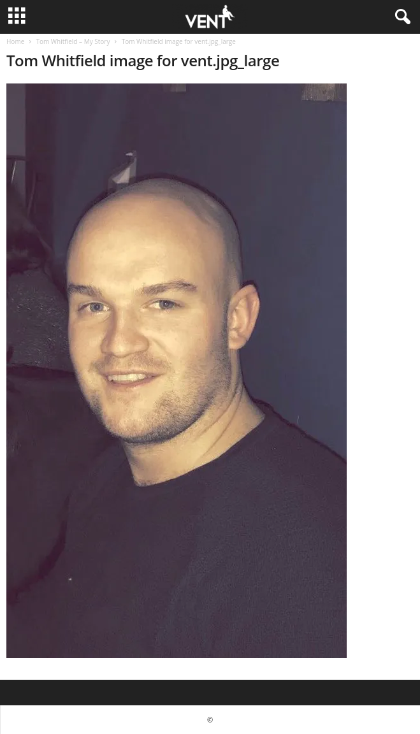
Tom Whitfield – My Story (73, 41)
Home (15, 41)
